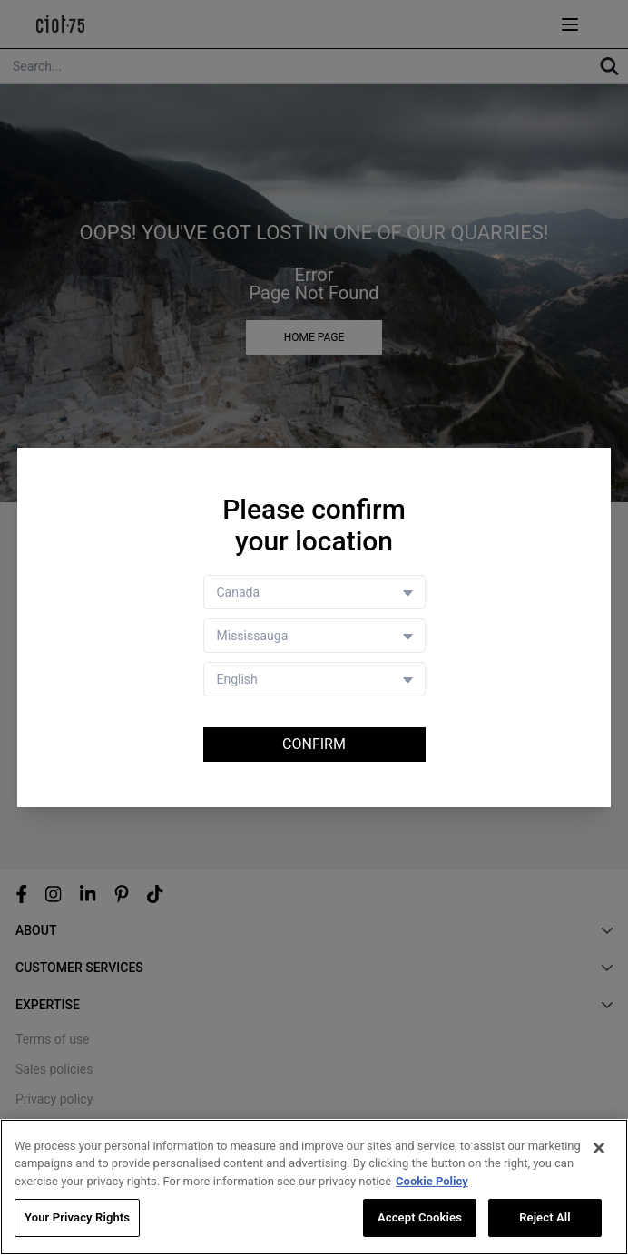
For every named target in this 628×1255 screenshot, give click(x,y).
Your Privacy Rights (77, 1218)
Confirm (314, 744)
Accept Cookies (420, 1218)
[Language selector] (314, 679)
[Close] (599, 1148)
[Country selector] (314, 592)
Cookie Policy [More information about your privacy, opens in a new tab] (432, 1181)
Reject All (545, 1218)
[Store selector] (314, 635)
